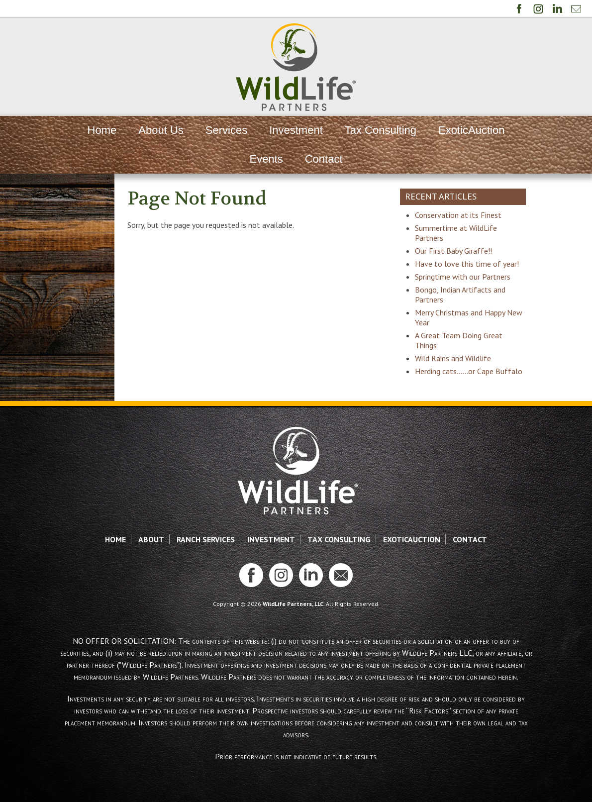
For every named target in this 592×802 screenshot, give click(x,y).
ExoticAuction (471, 130)
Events (266, 159)
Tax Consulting (380, 130)
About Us (161, 130)
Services (226, 130)
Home (102, 130)
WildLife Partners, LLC (293, 633)
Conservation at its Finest (478, 215)
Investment (296, 130)
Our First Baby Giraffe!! (473, 251)
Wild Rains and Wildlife (473, 378)
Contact (324, 159)
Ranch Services (206, 569)
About (151, 569)
